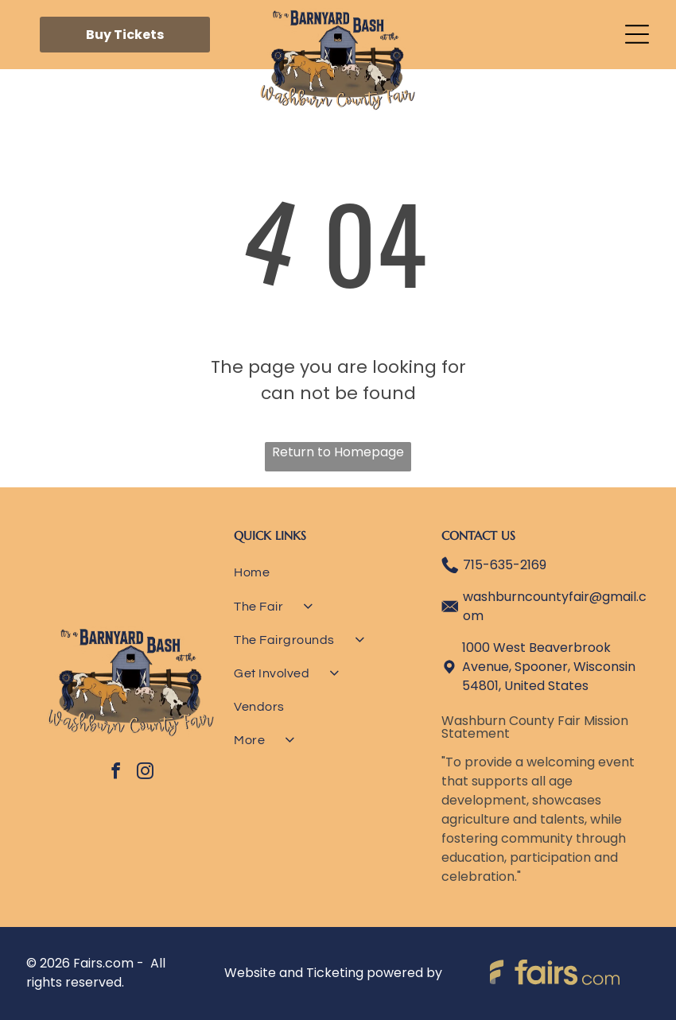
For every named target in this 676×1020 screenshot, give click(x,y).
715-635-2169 (504, 565)
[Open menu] (637, 34)
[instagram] (145, 773)
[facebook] (116, 773)
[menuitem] (337, 578)
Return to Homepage (338, 452)
